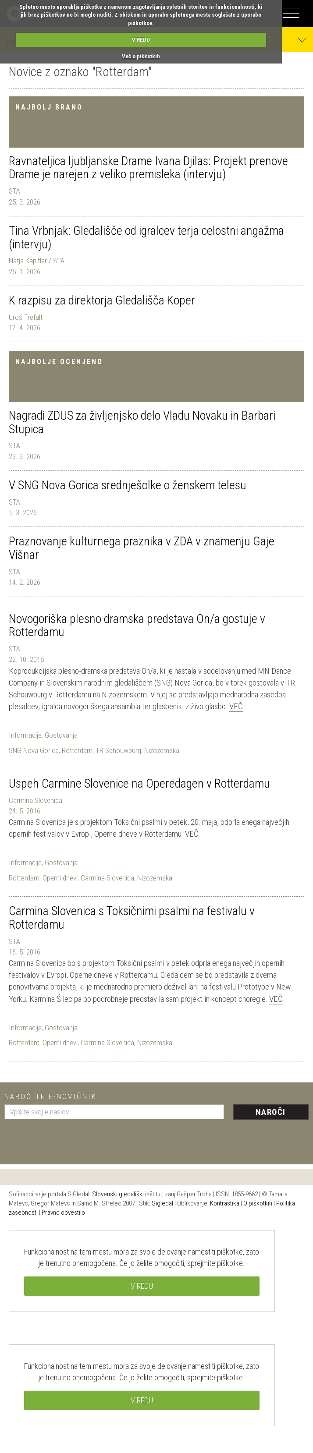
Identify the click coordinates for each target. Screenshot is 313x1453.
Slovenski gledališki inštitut (127, 1194)
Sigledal (162, 1203)
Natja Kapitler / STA (36, 260)
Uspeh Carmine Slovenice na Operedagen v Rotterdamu (139, 783)
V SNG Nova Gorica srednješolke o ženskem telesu (127, 485)
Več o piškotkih (141, 56)
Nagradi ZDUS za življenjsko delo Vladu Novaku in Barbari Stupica (142, 422)
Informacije (25, 735)
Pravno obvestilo (63, 1212)
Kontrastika (224, 1203)
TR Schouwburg (118, 750)
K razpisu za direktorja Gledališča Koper (102, 300)
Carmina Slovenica (35, 800)
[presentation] (71, 1138)
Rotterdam (77, 750)
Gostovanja (61, 735)
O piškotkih (257, 1203)
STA (14, 191)
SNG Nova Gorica (34, 750)
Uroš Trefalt (26, 317)
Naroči (271, 1112)
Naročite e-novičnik (50, 1096)
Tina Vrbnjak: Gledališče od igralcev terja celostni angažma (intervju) (146, 237)
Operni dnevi (60, 877)
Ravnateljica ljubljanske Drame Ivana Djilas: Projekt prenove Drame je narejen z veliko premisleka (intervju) (148, 168)
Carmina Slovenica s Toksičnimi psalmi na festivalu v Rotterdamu (132, 918)
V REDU (141, 39)
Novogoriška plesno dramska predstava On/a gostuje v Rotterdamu (137, 626)
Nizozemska (161, 750)
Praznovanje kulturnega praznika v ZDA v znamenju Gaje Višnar (141, 548)
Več (236, 706)
